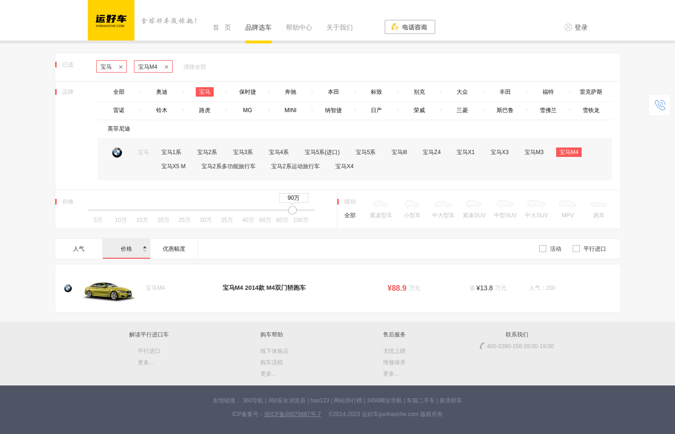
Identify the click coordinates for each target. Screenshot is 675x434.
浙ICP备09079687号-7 (292, 414)
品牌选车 (258, 27)
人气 (78, 249)
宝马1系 (171, 152)
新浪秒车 (451, 400)
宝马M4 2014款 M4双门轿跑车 (264, 287)
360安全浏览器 (287, 400)
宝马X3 (500, 152)
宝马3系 (243, 152)
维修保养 (394, 362)
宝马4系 (279, 152)
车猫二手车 (421, 400)
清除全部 (194, 67)
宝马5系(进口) (322, 152)
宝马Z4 (432, 152)
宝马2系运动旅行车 (295, 166)
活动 (550, 249)
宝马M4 (153, 67)
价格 (134, 249)
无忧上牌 (394, 351)
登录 (576, 27)
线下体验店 (274, 351)
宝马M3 (534, 152)
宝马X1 (466, 152)
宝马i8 (399, 152)
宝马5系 (366, 152)
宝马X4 (344, 166)
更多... (146, 362)
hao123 (319, 400)
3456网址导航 (384, 400)
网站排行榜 (348, 400)
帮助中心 (299, 27)
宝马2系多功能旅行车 (228, 166)
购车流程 (271, 362)
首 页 (222, 27)
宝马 (111, 67)
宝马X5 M (173, 166)
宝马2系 (207, 152)
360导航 (252, 400)
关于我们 (339, 27)
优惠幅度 (174, 249)
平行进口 (589, 249)
